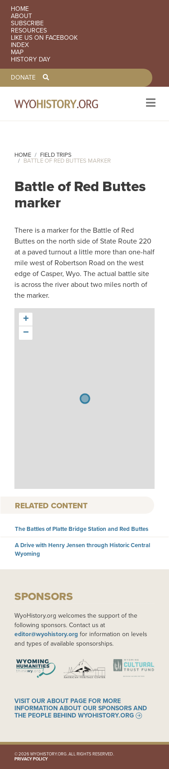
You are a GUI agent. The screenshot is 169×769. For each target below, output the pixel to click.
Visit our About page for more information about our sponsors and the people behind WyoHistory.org (80, 708)
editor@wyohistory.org (46, 633)
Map (17, 52)
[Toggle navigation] (150, 103)
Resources (29, 30)
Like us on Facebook (44, 38)
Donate (23, 77)
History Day (30, 59)
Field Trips (56, 154)
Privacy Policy (31, 759)
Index (20, 45)
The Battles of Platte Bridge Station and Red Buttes (81, 529)
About (21, 16)
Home (20, 9)
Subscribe (27, 23)
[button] (25, 319)
